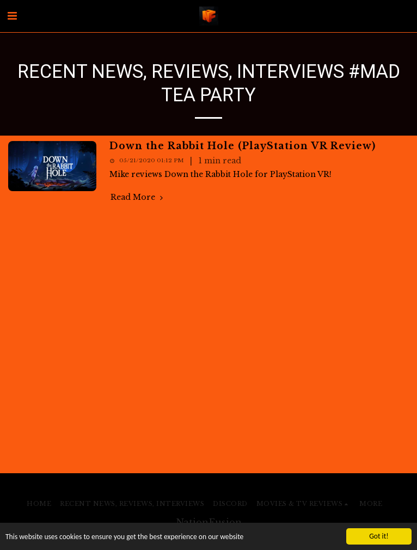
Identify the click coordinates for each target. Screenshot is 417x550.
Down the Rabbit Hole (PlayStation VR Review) (242, 146)
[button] (12, 15)
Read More (138, 197)
